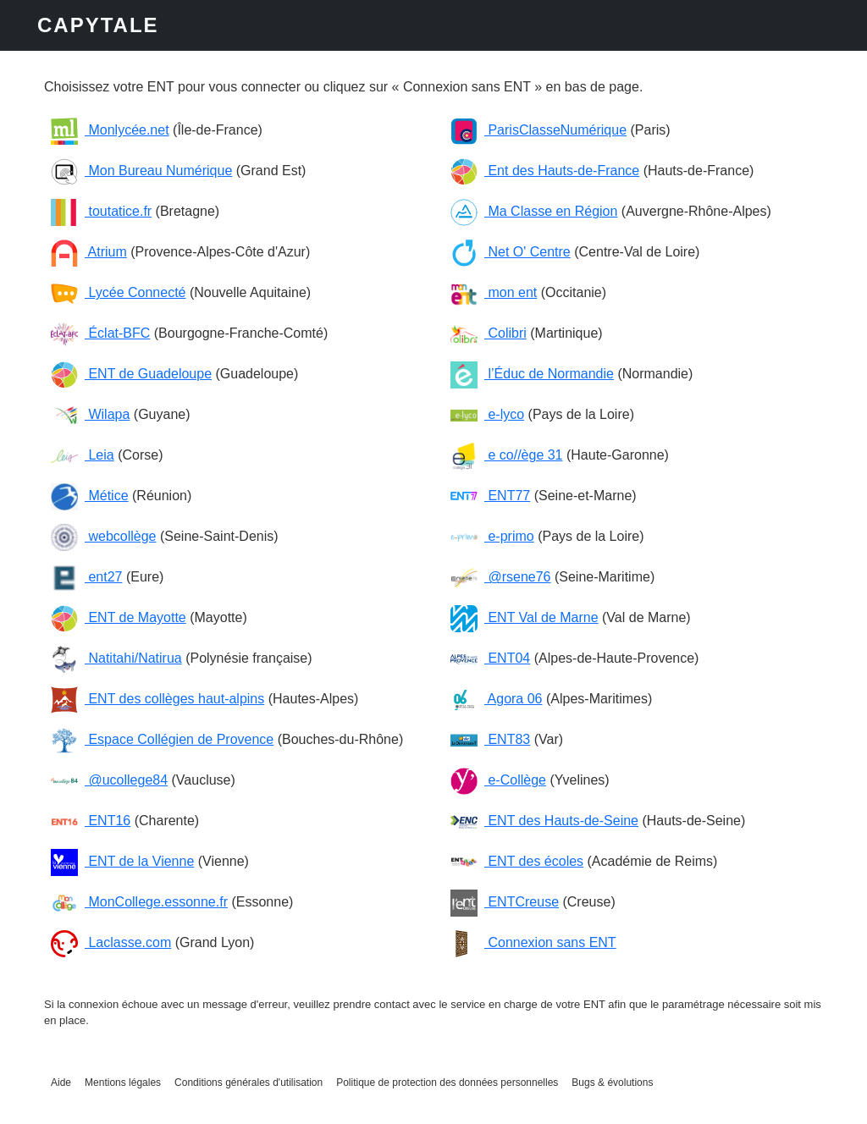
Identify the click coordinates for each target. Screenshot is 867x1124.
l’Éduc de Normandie (532, 373)
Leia (82, 455)
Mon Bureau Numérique (141, 170)
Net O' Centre (510, 252)
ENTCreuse (504, 902)
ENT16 (90, 820)
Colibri (488, 333)
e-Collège (498, 780)
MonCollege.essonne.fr (139, 902)
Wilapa (90, 414)
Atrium (89, 252)
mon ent (493, 292)
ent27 (86, 577)
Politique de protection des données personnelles (447, 1082)
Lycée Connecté (118, 292)
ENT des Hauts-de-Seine (544, 820)
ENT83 (490, 739)
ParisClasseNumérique (538, 130)
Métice (90, 495)
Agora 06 (496, 698)
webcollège (104, 536)
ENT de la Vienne (122, 861)
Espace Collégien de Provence (162, 739)
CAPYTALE (98, 25)
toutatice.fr (101, 211)
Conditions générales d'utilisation (248, 1082)
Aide (61, 1082)
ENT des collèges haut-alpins (157, 698)
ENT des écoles (516, 861)
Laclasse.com (111, 942)
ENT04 (490, 658)
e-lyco (487, 414)
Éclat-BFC (100, 333)
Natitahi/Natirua (116, 658)
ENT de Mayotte (118, 617)
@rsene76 (500, 577)
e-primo (492, 536)
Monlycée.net (110, 130)
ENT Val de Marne (524, 617)
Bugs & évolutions (612, 1082)
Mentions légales (123, 1082)
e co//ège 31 (506, 455)
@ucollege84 (109, 780)
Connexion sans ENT (533, 942)
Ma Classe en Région (533, 211)
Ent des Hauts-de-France (544, 170)
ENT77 (490, 495)
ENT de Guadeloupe (131, 373)
